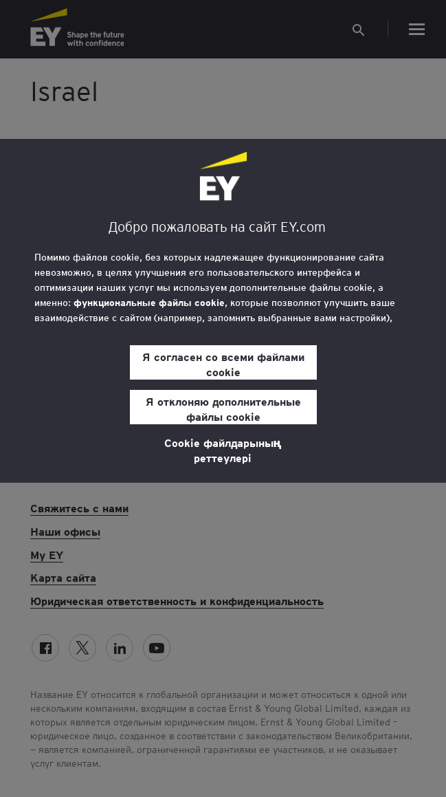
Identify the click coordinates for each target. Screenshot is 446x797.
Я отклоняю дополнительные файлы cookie (223, 408)
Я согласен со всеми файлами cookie (223, 364)
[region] (223, 311)
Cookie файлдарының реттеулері (223, 450)
